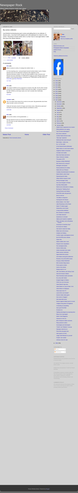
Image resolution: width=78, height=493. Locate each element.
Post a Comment (9, 128)
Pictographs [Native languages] (61, 47)
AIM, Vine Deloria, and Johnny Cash (65, 271)
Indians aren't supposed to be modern (65, 127)
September (59, 108)
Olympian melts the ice (62, 329)
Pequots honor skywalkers (62, 243)
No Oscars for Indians (61, 226)
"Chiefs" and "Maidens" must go (64, 327)
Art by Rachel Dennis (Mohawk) (64, 146)
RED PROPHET (18, 78)
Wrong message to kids (62, 180)
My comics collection (61, 133)
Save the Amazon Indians (62, 273)
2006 (56, 343)
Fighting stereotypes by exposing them (65, 312)
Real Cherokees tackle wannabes (64, 275)
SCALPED (9, 78)
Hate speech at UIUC (61, 333)
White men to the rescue (62, 231)
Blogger (48, 489)
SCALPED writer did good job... (64, 193)
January (59, 125)
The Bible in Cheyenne (62, 197)
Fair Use (56, 374)
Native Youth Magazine (62, 316)
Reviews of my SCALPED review (64, 258)
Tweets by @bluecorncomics (61, 55)
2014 (56, 85)
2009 (56, 95)
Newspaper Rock (11, 5)
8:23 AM (9, 94)
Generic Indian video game (62, 295)
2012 (56, 89)
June (58, 114)
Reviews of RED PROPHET (63, 161)
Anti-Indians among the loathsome (64, 256)
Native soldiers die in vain (62, 241)
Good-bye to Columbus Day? (63, 224)
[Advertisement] (64, 401)
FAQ (55, 51)
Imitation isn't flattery (61, 233)
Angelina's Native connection (63, 150)
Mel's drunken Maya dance (62, 263)
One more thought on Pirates (63, 182)
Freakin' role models (61, 337)
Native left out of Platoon (62, 169)
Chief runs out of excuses (62, 282)
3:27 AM (9, 80)
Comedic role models (61, 152)
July (58, 112)
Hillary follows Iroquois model (63, 178)
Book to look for (60, 195)
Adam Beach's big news (62, 284)
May (58, 116)
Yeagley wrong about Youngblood (64, 303)
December (59, 101)
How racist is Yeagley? (61, 297)
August (58, 110)
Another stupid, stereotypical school (65, 235)
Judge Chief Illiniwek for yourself (64, 335)
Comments (58, 352)
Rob (9, 57)
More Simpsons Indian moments (64, 320)
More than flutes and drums (63, 155)
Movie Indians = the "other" (63, 202)
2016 (56, 80)
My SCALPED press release (63, 237)
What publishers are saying (63, 129)
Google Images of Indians (62, 280)
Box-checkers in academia (62, 212)
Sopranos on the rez (61, 318)
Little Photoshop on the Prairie (63, 204)
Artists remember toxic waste (63, 250)
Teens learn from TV (61, 290)
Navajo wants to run (61, 269)
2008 (56, 97)
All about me (59, 310)
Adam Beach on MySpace (62, 288)
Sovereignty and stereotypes (63, 325)
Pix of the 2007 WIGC (61, 278)
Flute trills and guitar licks (62, 331)
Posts (57, 349)
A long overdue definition (62, 210)
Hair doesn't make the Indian (63, 228)
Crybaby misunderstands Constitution (65, 172)
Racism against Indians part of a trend (65, 301)
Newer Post (7, 134)
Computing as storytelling (62, 305)
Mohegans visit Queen (61, 165)
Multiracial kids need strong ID (63, 140)
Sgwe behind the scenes (62, 254)
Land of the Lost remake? (62, 292)
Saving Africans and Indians (63, 191)
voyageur (9, 99)
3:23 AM (9, 125)
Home (27, 134)
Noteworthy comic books (62, 208)
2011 (56, 91)
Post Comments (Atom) (15, 137)
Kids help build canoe (61, 299)
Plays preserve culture (61, 322)
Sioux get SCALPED (61, 307)
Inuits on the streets (61, 267)
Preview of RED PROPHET (63, 260)
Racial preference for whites (63, 167)
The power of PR (60, 159)
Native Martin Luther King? (62, 174)
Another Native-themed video (63, 135)
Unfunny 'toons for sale (62, 339)
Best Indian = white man (62, 142)
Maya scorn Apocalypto (62, 314)
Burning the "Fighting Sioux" (63, 189)
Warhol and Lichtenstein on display (64, 187)
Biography (62, 36)
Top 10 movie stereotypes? (62, 131)
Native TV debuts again (62, 206)
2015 (56, 82)
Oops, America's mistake (62, 157)
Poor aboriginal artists (61, 245)
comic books (10, 60)
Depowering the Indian (61, 176)
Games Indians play (61, 248)
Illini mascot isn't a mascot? (63, 163)
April (58, 119)
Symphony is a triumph (62, 216)
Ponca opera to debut (61, 265)
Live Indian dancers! (61, 214)
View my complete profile (66, 38)
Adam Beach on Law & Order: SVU (65, 286)
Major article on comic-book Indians (65, 148)
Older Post (46, 134)
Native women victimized (62, 252)
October (59, 106)
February (59, 123)
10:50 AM (9, 109)
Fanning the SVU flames (62, 199)
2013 (56, 87)
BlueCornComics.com (59, 45)
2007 (56, 100)
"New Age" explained (61, 137)
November (59, 104)
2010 (56, 93)
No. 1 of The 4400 (60, 144)
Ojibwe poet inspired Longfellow (64, 219)
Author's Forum (57, 49)
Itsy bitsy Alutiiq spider (61, 184)
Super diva (59, 239)
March (58, 121)
